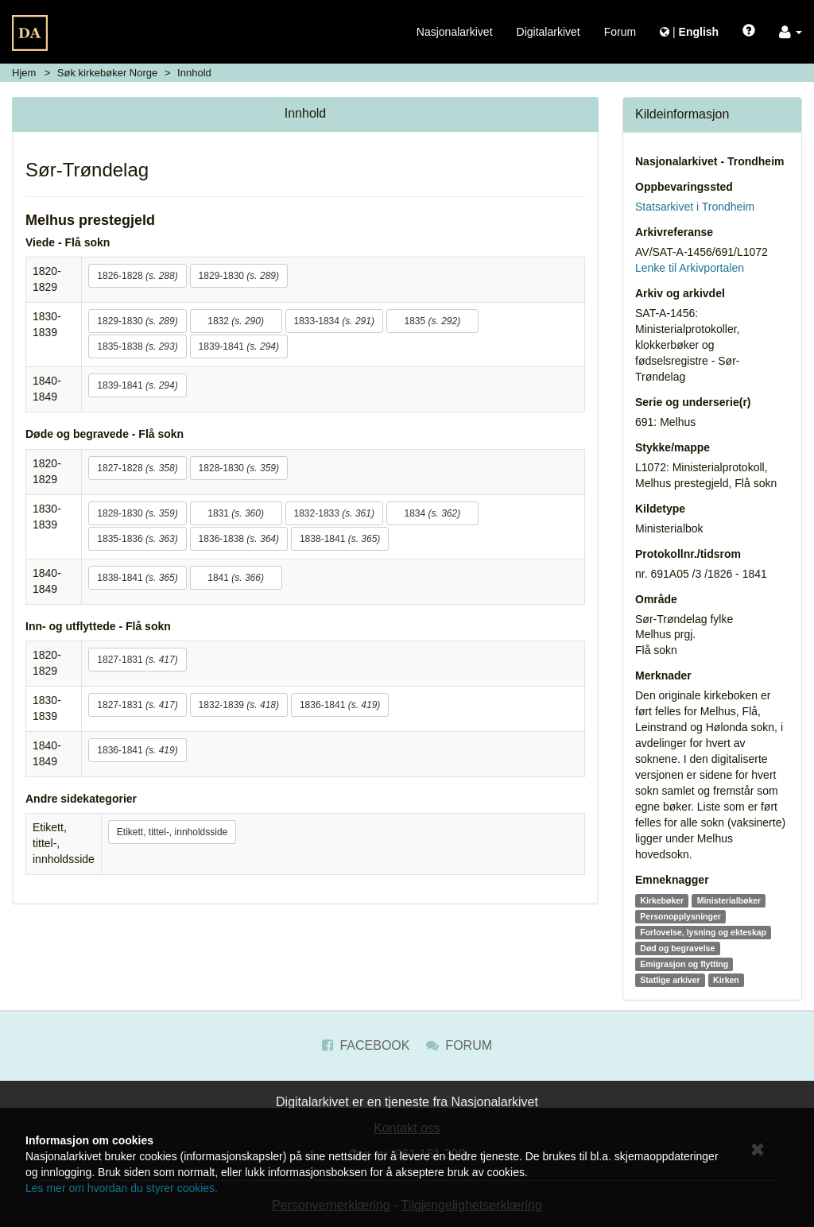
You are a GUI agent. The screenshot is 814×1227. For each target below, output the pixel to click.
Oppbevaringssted (684, 186)
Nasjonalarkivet (455, 31)
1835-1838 (137, 346)
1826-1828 (137, 275)
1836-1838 (239, 538)
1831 (235, 513)
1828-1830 (239, 468)
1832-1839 (239, 704)
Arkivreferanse (674, 232)
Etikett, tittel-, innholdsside (172, 832)
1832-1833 (334, 513)
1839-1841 (239, 346)
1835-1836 (137, 538)
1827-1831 (137, 659)
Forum (620, 31)
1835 (432, 321)
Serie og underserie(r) (693, 402)
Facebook (365, 1045)
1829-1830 (239, 275)
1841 (235, 577)
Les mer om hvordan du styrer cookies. (121, 1188)
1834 (432, 513)
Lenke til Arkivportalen (689, 267)
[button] (790, 32)
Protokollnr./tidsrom (688, 554)
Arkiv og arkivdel (680, 293)
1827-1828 (137, 468)
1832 (235, 321)
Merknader (663, 675)
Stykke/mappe (672, 447)
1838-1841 (340, 538)
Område (656, 599)
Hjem (24, 73)
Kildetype (660, 508)
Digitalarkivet (548, 31)
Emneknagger (672, 879)
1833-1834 (334, 321)
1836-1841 (340, 704)
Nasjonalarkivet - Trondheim (710, 161)
